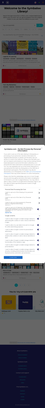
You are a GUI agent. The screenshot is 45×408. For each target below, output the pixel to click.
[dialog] (22, 204)
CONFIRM (13, 257)
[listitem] (22, 189)
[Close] (41, 148)
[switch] (38, 193)
